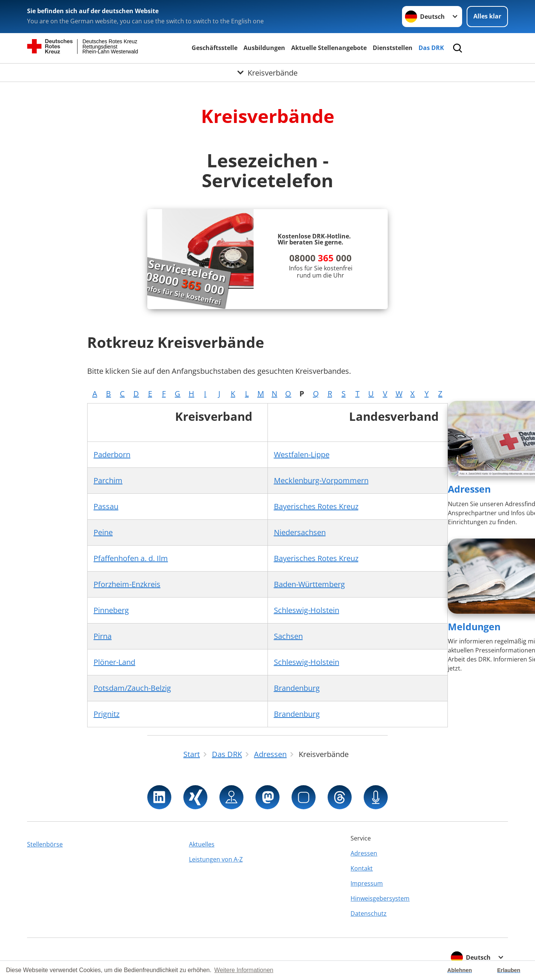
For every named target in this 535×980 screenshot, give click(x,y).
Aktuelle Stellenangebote (329, 48)
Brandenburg (297, 688)
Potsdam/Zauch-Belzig (132, 688)
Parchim (108, 480)
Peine (103, 532)
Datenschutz (369, 913)
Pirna (103, 636)
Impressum (367, 883)
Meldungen (474, 626)
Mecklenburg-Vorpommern (321, 480)
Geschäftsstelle (214, 48)
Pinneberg (111, 610)
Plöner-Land (114, 662)
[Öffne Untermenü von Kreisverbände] (267, 73)
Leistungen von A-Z (216, 859)
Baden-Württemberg (309, 584)
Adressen (469, 488)
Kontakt (362, 868)
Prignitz (106, 714)
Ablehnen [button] (459, 970)
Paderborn (112, 454)
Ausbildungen (264, 48)
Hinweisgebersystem (380, 898)
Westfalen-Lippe (301, 454)
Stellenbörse (45, 844)
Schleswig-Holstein (306, 610)
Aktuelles (202, 844)
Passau (106, 506)
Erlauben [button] (508, 970)
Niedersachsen (300, 532)
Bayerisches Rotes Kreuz (316, 506)
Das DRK (431, 48)
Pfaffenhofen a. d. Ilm (131, 558)
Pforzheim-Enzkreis (127, 584)
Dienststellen (393, 48)
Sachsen (288, 636)
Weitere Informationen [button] (243, 970)
